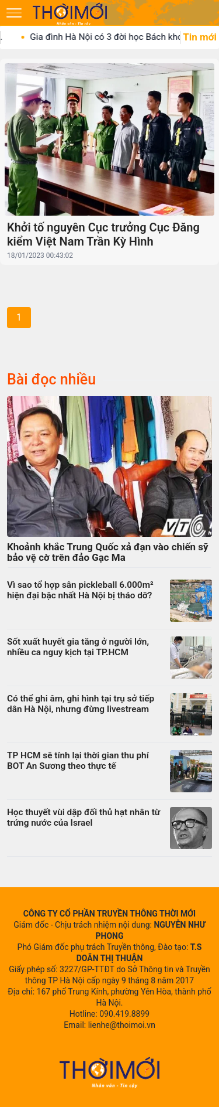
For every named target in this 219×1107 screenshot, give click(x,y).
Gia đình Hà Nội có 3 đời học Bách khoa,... (120, 37)
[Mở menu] (14, 13)
